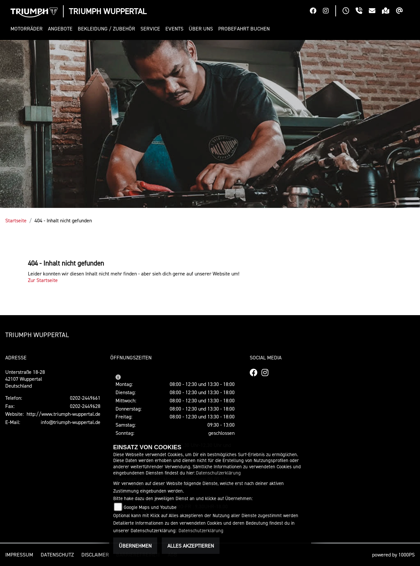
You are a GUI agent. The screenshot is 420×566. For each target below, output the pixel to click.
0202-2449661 (85, 397)
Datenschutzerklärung (218, 472)
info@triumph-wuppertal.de (70, 422)
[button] (27, 29)
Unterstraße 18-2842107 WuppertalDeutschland (25, 379)
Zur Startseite (43, 280)
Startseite (16, 220)
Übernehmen (135, 545)
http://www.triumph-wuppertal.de (63, 414)
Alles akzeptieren (190, 545)
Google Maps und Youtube (150, 507)
